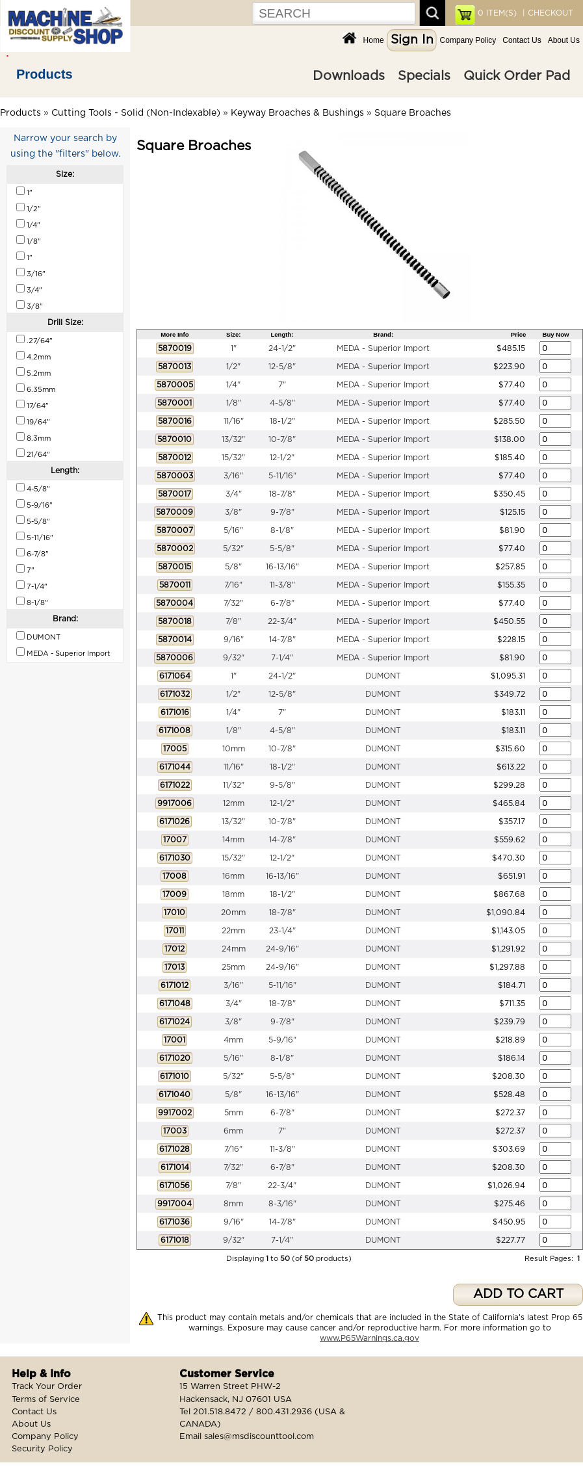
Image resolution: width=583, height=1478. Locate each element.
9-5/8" (282, 785)
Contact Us (521, 40)
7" (282, 385)
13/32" (233, 439)
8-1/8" (282, 530)
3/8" (233, 512)
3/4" (234, 494)
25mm (233, 967)
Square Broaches (412, 113)
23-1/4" (282, 931)
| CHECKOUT (546, 13)
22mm (233, 931)
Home (373, 40)
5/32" (233, 548)
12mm (233, 803)
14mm (233, 840)
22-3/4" (282, 621)
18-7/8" (282, 494)
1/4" (233, 385)
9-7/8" (282, 512)
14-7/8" (282, 639)
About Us (564, 40)
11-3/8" (282, 585)
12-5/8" (282, 366)
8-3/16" (282, 1204)
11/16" (234, 421)
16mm (233, 876)
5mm (233, 1113)
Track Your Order (47, 1386)
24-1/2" (282, 348)
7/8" (233, 621)
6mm (233, 1131)
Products (44, 74)
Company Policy (468, 40)
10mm (233, 749)
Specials (424, 76)
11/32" (233, 785)
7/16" (233, 585)
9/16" (234, 639)
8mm (233, 1204)
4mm (233, 1040)
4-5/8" (282, 403)
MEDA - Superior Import (383, 348)
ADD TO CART (518, 1294)
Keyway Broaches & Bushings (297, 113)
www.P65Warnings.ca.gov (369, 1338)
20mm (233, 912)
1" (234, 348)
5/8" (233, 567)
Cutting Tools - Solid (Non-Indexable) (135, 113)
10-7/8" (282, 439)
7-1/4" (282, 658)
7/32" (233, 603)
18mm (233, 894)
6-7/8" (282, 603)
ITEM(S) (497, 13)
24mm (234, 949)
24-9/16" (282, 949)
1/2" (233, 366)
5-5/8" (282, 548)
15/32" (233, 457)
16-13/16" (282, 567)
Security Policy (42, 1449)
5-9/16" (282, 1040)
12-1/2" (282, 457)
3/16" (233, 476)
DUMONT (383, 676)
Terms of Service (46, 1399)
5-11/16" (282, 476)
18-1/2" (282, 421)
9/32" (233, 658)
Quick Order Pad (516, 76)
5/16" (233, 530)
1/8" (233, 403)
